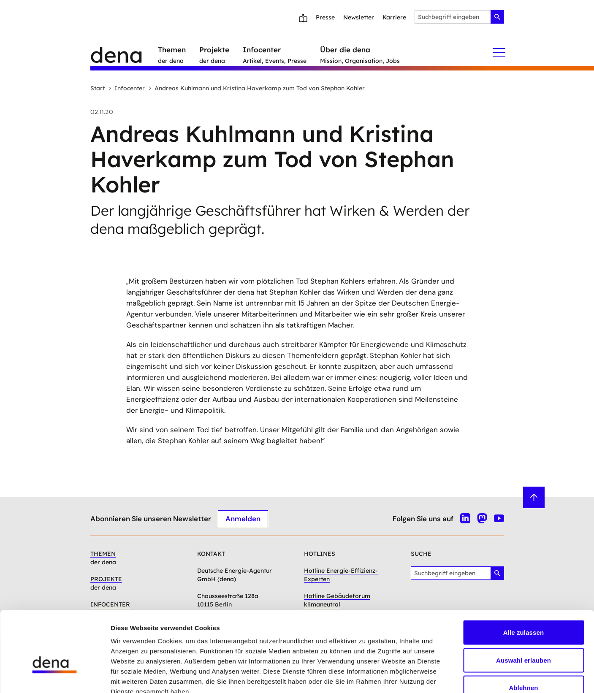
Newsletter (358, 17)
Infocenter (126, 88)
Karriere (394, 17)
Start (97, 88)
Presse (325, 17)
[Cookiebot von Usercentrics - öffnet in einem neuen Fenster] (55, 676)
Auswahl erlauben (523, 610)
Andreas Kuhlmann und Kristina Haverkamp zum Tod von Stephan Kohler (256, 88)
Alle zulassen (523, 582)
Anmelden (242, 518)
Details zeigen (449, 676)
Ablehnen (523, 637)
